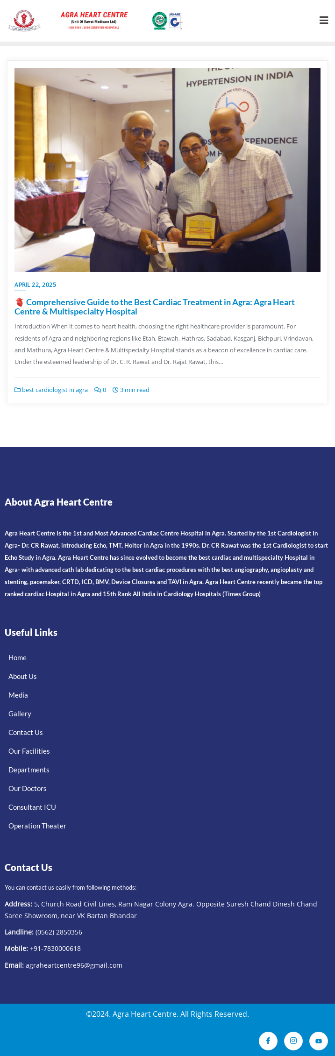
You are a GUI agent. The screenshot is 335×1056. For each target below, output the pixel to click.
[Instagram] (293, 1039)
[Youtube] (318, 1039)
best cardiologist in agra (51, 389)
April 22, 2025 (35, 285)
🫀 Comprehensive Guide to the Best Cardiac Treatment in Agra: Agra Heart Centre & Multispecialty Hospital (154, 306)
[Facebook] (268, 1039)
